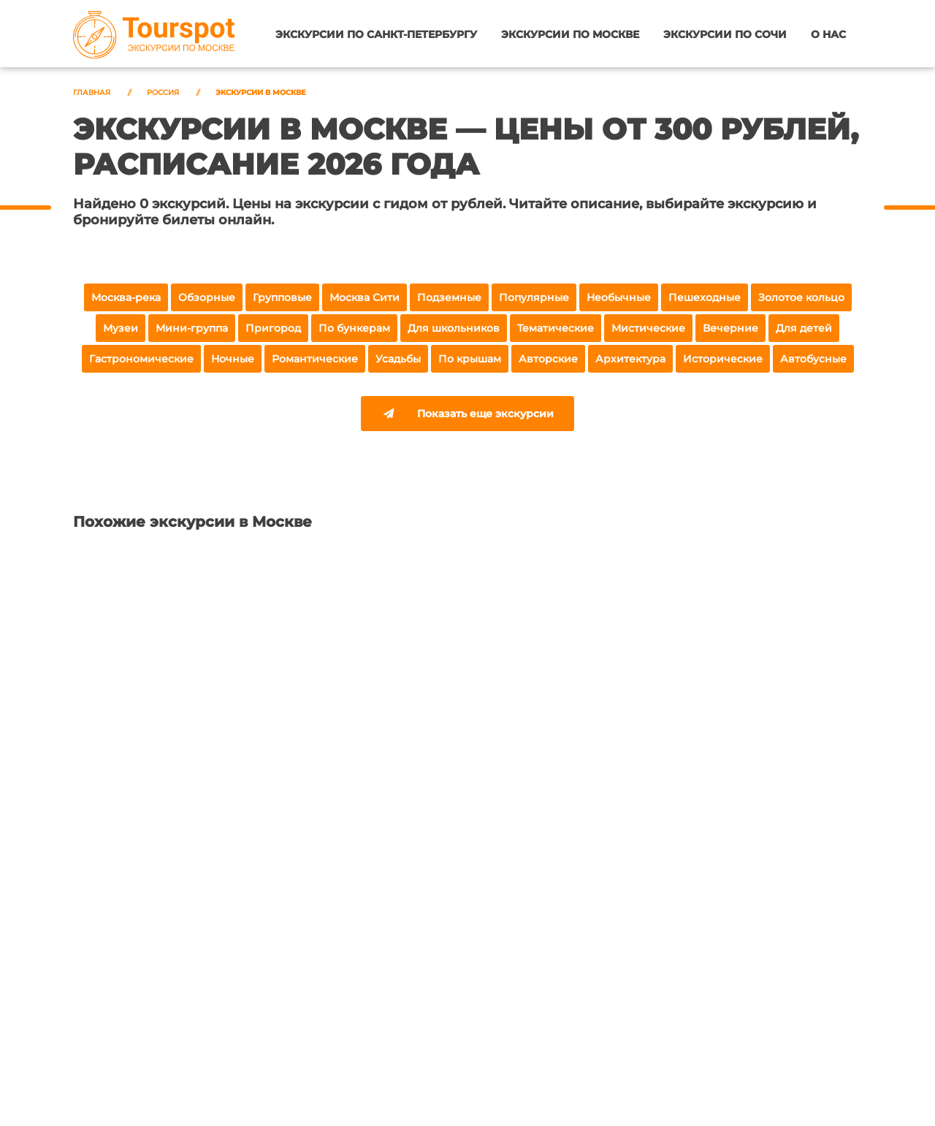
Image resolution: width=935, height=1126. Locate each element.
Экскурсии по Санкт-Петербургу (383, 34)
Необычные (619, 297)
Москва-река (126, 297)
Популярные (534, 297)
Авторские (548, 358)
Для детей (804, 328)
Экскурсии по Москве (574, 34)
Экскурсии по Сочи (727, 34)
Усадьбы (398, 358)
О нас (828, 34)
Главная (91, 92)
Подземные (449, 297)
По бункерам (354, 328)
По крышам (469, 358)
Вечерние (730, 328)
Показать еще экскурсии (467, 415)
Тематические (555, 328)
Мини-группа (192, 328)
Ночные (232, 358)
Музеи (120, 328)
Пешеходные (704, 297)
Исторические (723, 358)
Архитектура (630, 358)
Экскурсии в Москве (260, 92)
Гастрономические (141, 358)
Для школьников (454, 328)
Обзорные (206, 297)
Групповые (282, 297)
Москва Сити (364, 297)
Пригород (273, 328)
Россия (163, 92)
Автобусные (813, 358)
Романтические (315, 358)
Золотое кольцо (801, 297)
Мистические (648, 328)
